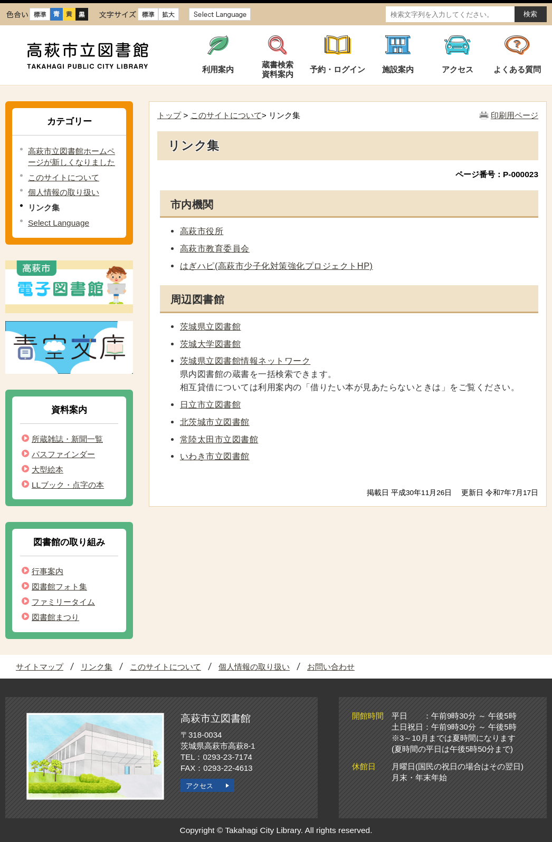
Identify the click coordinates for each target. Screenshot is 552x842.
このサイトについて (63, 177)
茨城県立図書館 (210, 326)
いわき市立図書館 (215, 456)
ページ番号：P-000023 (496, 174)
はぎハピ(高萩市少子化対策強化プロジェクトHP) (276, 265)
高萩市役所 (201, 231)
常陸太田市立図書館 (219, 439)
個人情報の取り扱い (63, 192)
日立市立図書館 (210, 404)
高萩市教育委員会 (215, 248)
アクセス (199, 786)
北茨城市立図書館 (215, 422)
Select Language (58, 222)
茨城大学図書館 (210, 344)
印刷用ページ (514, 115)
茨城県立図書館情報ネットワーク (245, 360)
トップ (169, 115)
